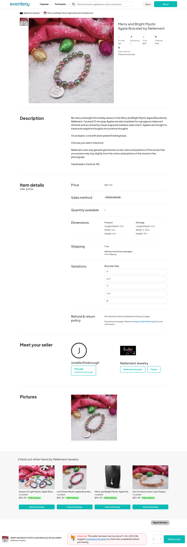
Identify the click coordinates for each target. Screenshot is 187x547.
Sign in (148, 4)
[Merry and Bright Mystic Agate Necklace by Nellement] (112, 477)
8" (108, 301)
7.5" (109, 293)
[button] (45, 4)
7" (108, 286)
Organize (45, 4)
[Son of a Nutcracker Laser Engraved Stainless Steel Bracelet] (150, 477)
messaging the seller (96, 539)
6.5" (109, 278)
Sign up (165, 4)
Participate (61, 4)
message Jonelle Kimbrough (143, 321)
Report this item (160, 522)
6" (108, 271)
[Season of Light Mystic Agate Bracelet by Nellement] (37, 477)
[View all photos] (71, 60)
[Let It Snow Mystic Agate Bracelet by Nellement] (75, 477)
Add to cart (174, 539)
